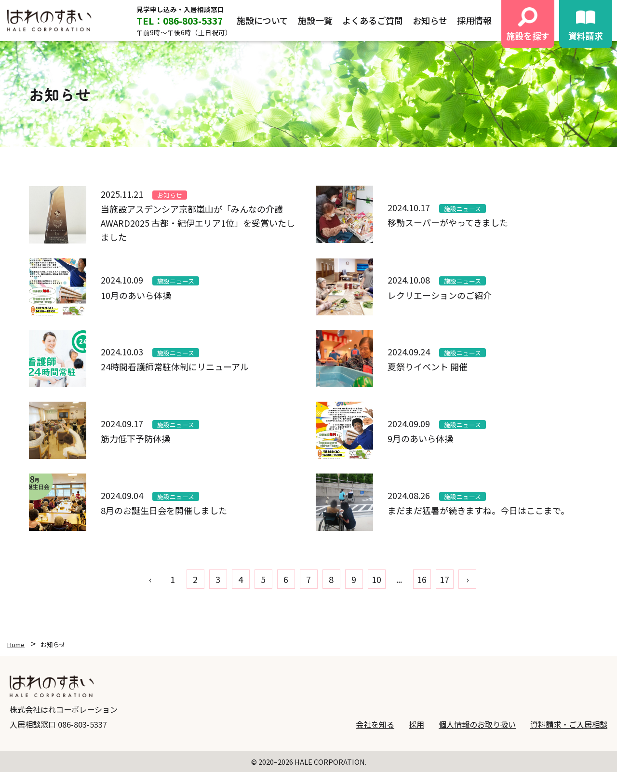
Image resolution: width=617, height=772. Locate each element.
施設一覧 (315, 20)
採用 (416, 724)
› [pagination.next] (467, 579)
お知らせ (430, 20)
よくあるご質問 (372, 20)
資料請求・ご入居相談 (568, 724)
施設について (262, 20)
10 (376, 579)
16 (422, 579)
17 (444, 579)
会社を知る (375, 724)
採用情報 (474, 20)
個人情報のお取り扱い (477, 724)
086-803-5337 (82, 724)
